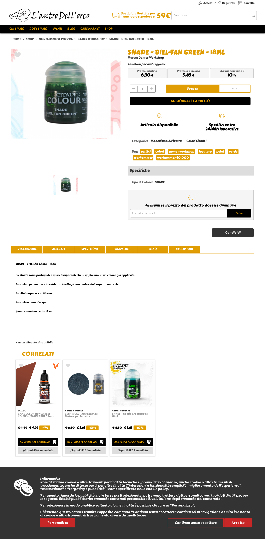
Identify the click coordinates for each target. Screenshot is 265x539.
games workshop (181, 151)
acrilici (146, 151)
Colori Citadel (196, 141)
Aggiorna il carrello (190, 101)
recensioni (184, 249)
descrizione (27, 249)
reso (153, 249)
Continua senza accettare (196, 522)
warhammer (143, 158)
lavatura (205, 151)
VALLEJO (22, 410)
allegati (58, 249)
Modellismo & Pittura (166, 141)
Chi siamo (16, 29)
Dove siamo (38, 29)
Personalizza (57, 522)
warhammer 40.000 (173, 158)
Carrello (249, 3)
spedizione (89, 249)
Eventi (57, 29)
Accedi (207, 3)
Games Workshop (151, 58)
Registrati (228, 3)
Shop (108, 29)
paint (220, 151)
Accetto (238, 522)
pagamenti (121, 249)
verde (233, 151)
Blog (71, 29)
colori (159, 151)
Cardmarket (90, 29)
